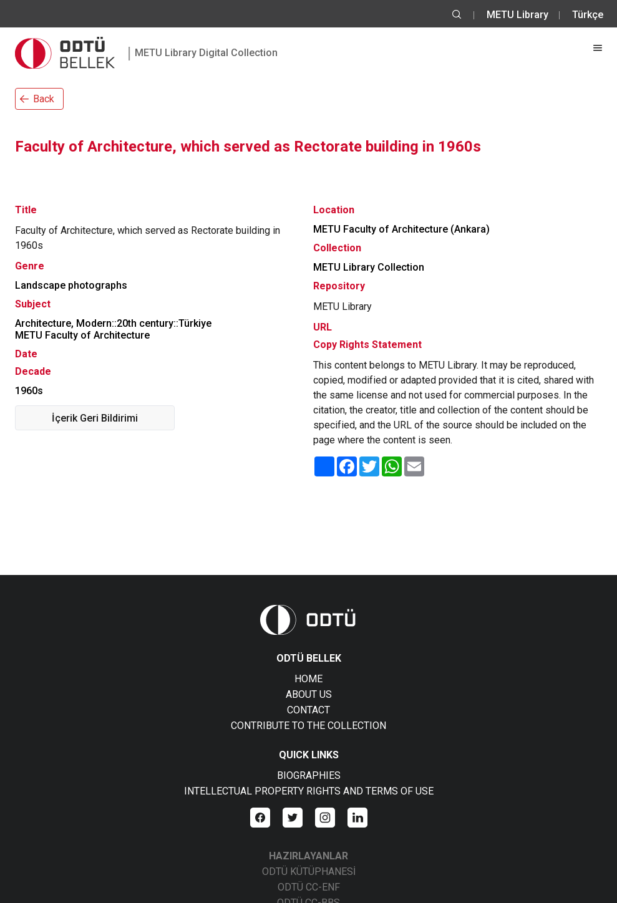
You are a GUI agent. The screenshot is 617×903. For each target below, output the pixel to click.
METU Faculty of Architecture (82, 335)
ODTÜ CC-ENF (309, 887)
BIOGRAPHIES (309, 775)
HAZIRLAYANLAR (308, 856)
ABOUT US (309, 694)
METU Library (517, 15)
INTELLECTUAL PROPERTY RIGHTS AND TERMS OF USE (309, 791)
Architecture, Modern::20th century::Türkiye (113, 323)
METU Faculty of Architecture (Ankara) (401, 229)
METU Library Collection (368, 267)
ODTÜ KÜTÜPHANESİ (309, 871)
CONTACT (308, 710)
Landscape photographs (71, 285)
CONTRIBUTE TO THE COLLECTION (308, 726)
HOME (308, 679)
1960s (29, 391)
